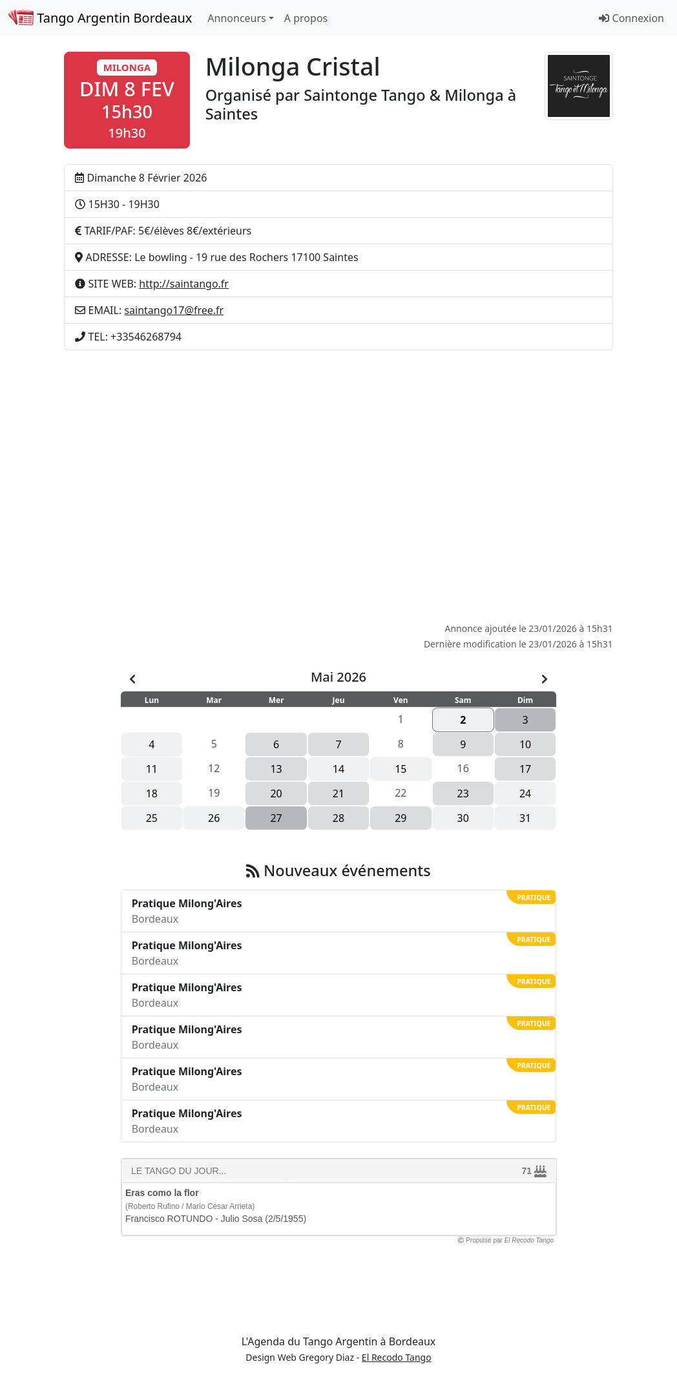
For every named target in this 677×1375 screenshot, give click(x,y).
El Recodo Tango (397, 1357)
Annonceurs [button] (236, 18)
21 (338, 793)
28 (338, 818)
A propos (306, 18)
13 (276, 769)
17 (525, 769)
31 (525, 818)
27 (276, 818)
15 (400, 769)
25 (152, 818)
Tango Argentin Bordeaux (100, 17)
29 (400, 818)
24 (525, 793)
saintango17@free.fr (174, 310)
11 (152, 769)
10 (525, 744)
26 (214, 818)
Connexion (631, 18)
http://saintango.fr (184, 284)
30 (463, 818)
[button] (126, 100)
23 (463, 793)
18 (152, 793)
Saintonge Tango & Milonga (403, 95)
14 (338, 769)
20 (276, 793)
